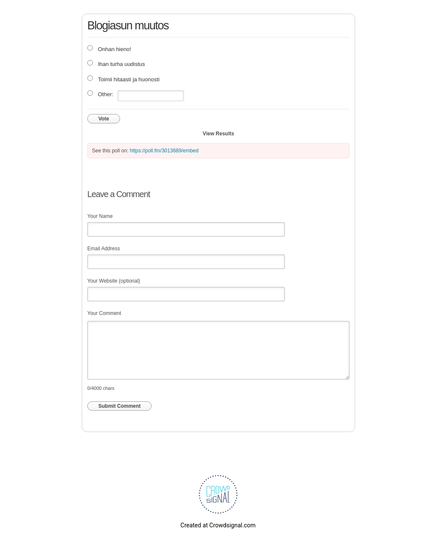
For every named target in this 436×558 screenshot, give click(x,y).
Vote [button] (103, 119)
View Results (218, 134)
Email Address (103, 249)
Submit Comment (119, 406)
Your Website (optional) (113, 281)
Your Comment (104, 313)
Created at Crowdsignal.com (218, 525)
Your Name (100, 216)
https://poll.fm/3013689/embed (164, 151)
